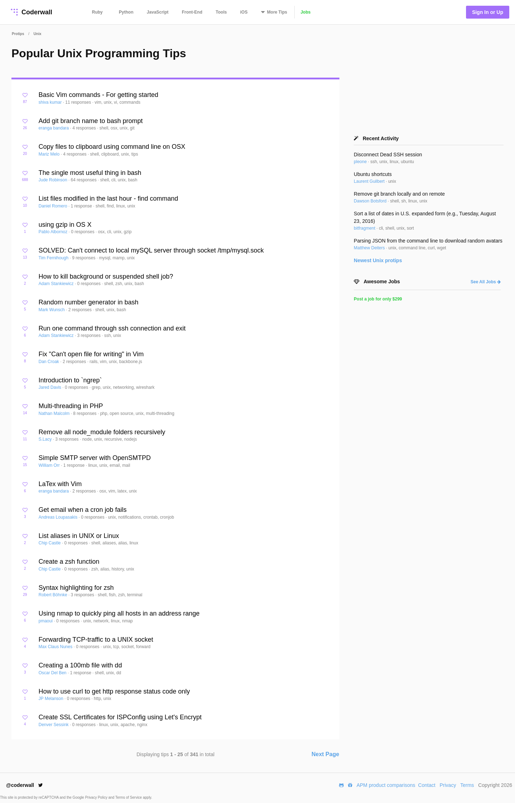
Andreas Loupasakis (59, 517)
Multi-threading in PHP (71, 406)
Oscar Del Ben (53, 672)
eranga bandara (54, 128)
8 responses (85, 413)
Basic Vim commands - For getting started (98, 94)
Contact (426, 785)
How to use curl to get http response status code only (114, 691)
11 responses (78, 102)
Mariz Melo (50, 154)
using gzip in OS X (65, 224)
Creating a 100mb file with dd (80, 665)
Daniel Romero (53, 206)
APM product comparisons (386, 785)
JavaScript (157, 12)
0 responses (83, 231)
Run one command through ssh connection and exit (112, 328)
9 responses (84, 257)
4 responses (85, 128)
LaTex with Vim (60, 484)
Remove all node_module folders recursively (102, 432)
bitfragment (365, 228)
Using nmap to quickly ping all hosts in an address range (119, 613)
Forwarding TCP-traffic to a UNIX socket (96, 639)
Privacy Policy (96, 797)
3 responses (89, 335)
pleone (361, 161)
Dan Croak (49, 361)
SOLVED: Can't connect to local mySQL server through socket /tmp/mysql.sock (151, 250)
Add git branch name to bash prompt (91, 120)
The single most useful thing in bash (90, 172)
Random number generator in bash (88, 302)
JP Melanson (52, 698)
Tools (221, 12)
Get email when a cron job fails (83, 509)
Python (126, 12)
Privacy (448, 785)
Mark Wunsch (52, 309)
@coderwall (24, 785)
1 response (82, 206)
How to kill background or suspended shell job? (106, 276)
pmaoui (46, 620)
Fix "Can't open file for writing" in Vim (91, 354)
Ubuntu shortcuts (373, 174)
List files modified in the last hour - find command (108, 198)
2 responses (80, 309)
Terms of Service (129, 797)
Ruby (97, 12)
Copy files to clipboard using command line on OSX (112, 146)
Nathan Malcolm (55, 413)
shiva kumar (51, 102)
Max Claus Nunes (56, 646)
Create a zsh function (69, 561)
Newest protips (378, 260)
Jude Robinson (53, 179)
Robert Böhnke (53, 594)
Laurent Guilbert (370, 181)
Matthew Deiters (370, 247)
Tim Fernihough (54, 257)
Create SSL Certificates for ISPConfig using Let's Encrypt (120, 717)
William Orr (50, 465)
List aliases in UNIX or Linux (79, 535)
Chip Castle (50, 542)
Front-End (192, 12)
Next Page (325, 754)
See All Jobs (486, 281)
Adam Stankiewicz (57, 283)
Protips (18, 34)
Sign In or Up (487, 12)
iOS (244, 12)
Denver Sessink (54, 724)
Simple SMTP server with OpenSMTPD (95, 457)
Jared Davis (51, 387)
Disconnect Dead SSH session (388, 154)
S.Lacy (46, 439)
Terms (467, 785)
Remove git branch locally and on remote (399, 194)
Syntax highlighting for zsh (76, 587)
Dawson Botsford (371, 201)
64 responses (84, 179)
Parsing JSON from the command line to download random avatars (428, 241)
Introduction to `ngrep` (70, 380)
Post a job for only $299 (378, 299)
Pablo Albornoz (54, 231)
